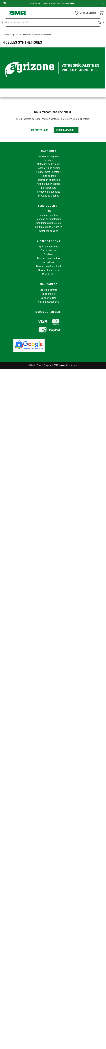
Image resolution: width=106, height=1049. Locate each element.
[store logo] (18, 13)
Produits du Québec (48, 195)
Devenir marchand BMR (48, 266)
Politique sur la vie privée (48, 227)
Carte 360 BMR (49, 297)
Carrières (48, 254)
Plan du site (48, 274)
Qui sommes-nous (48, 246)
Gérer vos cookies (48, 230)
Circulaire (49, 160)
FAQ (49, 211)
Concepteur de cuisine (48, 168)
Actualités (48, 262)
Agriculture (16, 34)
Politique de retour (48, 215)
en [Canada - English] (4, 3)
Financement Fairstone (48, 172)
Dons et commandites (48, 258)
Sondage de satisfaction (48, 219)
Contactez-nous (48, 250)
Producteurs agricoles (48, 191)
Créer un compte (48, 289)
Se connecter (49, 293)
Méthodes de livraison (48, 164)
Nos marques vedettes (48, 183)
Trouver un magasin (48, 156)
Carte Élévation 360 (48, 301)
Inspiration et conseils (48, 179)
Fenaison (27, 34)
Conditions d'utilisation (48, 223)
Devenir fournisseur (48, 270)
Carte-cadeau (49, 175)
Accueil (5, 34)
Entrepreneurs (48, 187)
